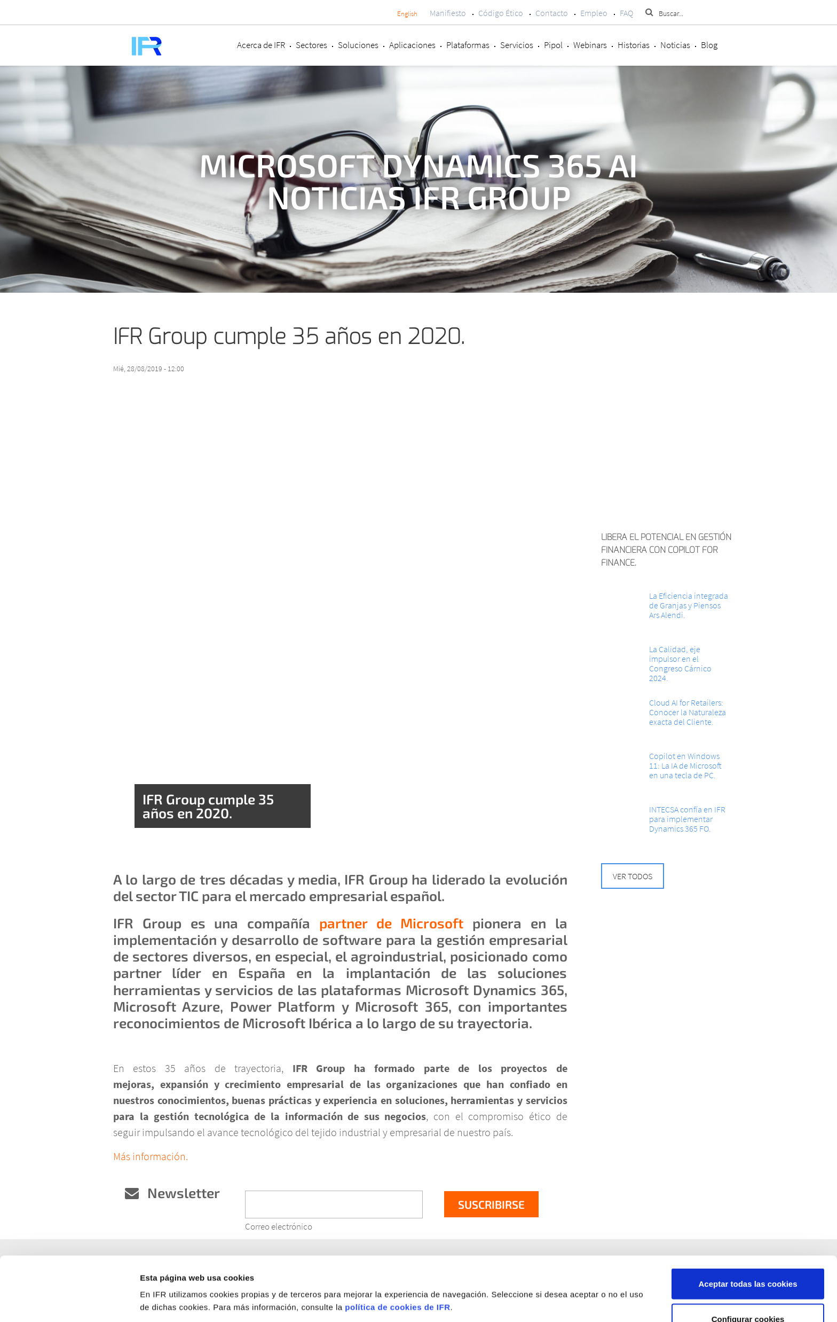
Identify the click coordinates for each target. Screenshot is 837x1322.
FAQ (626, 12)
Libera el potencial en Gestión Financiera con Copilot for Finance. (666, 549)
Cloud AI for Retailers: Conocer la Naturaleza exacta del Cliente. (687, 712)
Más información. (150, 1156)
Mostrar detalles (567, 1281)
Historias (634, 45)
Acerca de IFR (261, 45)
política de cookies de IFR (397, 1246)
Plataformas (467, 45)
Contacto (551, 12)
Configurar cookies (748, 1258)
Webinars (590, 45)
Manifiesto (448, 12)
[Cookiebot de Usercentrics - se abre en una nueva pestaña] (69, 1301)
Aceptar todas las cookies (747, 1223)
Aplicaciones (412, 45)
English (407, 13)
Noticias (675, 45)
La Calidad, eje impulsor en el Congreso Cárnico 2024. (680, 663)
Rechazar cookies (748, 1293)
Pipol (553, 45)
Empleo (593, 12)
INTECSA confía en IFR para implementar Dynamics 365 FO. (687, 818)
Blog (709, 45)
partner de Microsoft (391, 922)
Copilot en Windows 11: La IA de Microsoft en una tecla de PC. (685, 765)
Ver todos (632, 876)
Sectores (311, 45)
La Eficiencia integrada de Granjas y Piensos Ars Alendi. (688, 605)
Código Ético (500, 12)
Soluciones (358, 45)
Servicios (516, 45)
